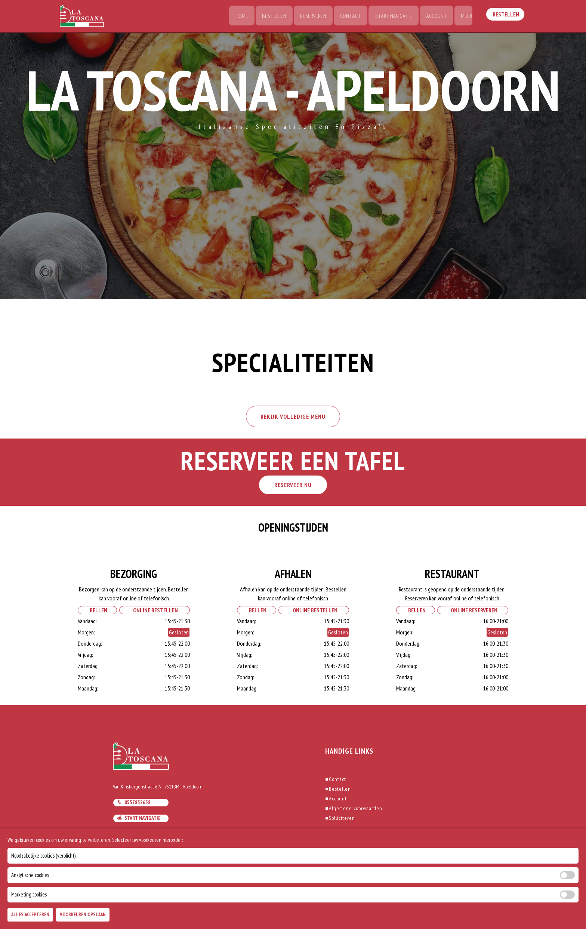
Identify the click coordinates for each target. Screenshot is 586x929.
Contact (347, 17)
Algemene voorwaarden (353, 810)
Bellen (97, 612)
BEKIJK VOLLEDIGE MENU (293, 418)
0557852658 (134, 804)
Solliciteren (340, 819)
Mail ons (131, 836)
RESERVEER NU (293, 486)
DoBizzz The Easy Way (231, 895)
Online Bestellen (154, 612)
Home (237, 17)
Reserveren (310, 17)
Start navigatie (139, 820)
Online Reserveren (472, 612)
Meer (466, 17)
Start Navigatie (391, 17)
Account (435, 17)
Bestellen (270, 17)
